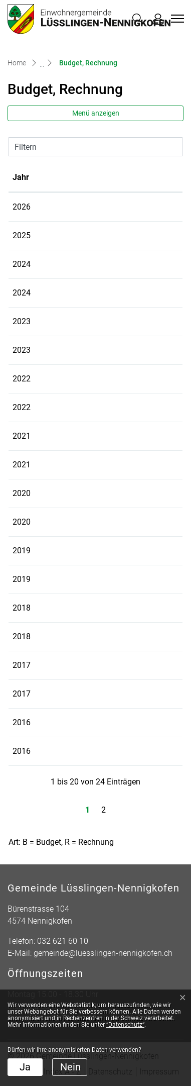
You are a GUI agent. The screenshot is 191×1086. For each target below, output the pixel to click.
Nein (70, 1067)
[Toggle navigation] (175, 19)
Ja (25, 1067)
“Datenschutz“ (125, 1024)
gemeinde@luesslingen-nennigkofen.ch (103, 953)
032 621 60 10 (62, 941)
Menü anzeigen (95, 113)
